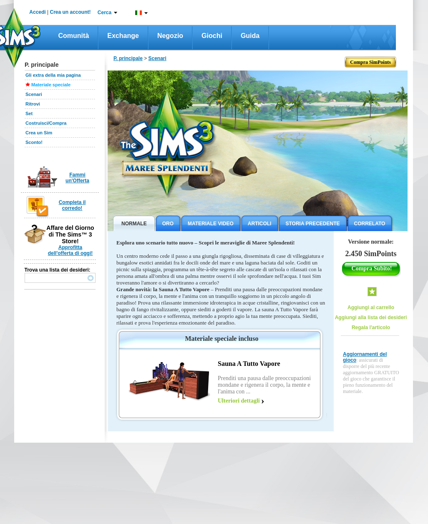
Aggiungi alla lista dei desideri (371, 317)
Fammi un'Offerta (77, 178)
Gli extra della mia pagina (53, 75)
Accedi (37, 12)
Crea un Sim (38, 132)
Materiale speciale (50, 84)
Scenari (33, 94)
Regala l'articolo (371, 327)
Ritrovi (32, 103)
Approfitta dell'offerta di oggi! (70, 250)
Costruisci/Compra (45, 123)
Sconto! (34, 142)
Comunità (73, 35)
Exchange (123, 35)
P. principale (128, 58)
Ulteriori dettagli (239, 401)
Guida (250, 35)
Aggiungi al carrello (370, 307)
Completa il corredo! (72, 205)
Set (29, 113)
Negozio (170, 35)
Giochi (211, 35)
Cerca (104, 12)
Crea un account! (70, 12)
